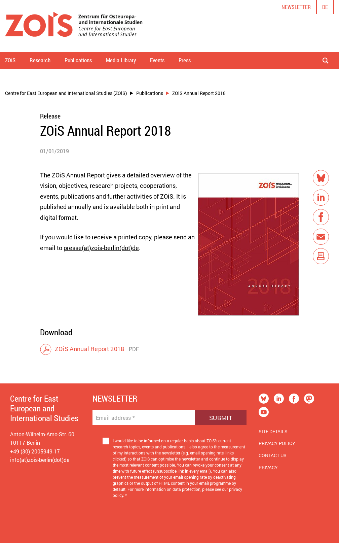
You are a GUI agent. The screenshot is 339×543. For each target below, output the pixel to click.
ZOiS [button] (10, 60)
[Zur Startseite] (74, 26)
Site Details (273, 431)
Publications (149, 93)
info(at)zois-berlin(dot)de (39, 459)
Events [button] (157, 60)
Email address (115, 417)
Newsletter (296, 6)
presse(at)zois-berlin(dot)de (101, 248)
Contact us (273, 455)
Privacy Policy (277, 443)
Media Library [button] (121, 60)
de (325, 6)
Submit (220, 418)
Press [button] (185, 60)
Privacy (268, 467)
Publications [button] (78, 60)
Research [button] (40, 60)
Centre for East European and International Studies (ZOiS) (66, 93)
